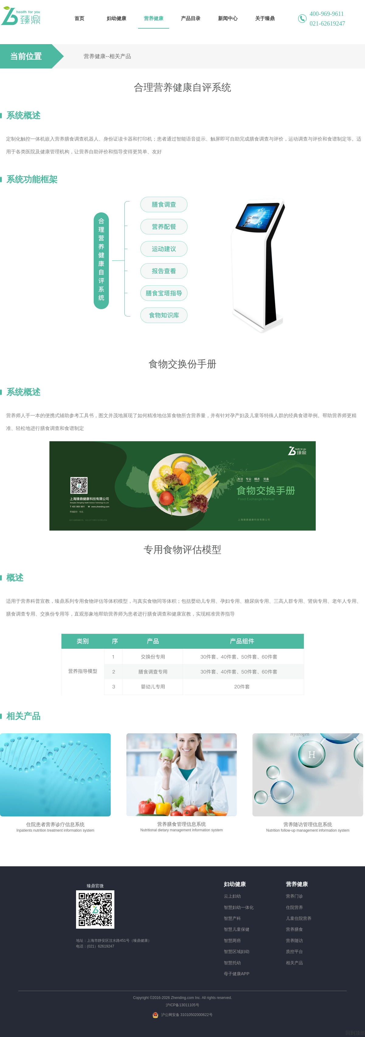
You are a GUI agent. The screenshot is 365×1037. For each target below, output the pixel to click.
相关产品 (294, 962)
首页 (79, 18)
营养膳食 (294, 929)
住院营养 (294, 907)
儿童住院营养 (298, 918)
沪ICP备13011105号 (182, 1005)
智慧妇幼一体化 (239, 907)
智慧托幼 (232, 962)
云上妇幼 (232, 896)
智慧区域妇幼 (236, 951)
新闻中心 (228, 18)
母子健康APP (236, 973)
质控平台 (294, 951)
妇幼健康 (116, 18)
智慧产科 (232, 918)
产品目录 (190, 18)
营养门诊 (294, 896)
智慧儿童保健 (236, 929)
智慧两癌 (232, 940)
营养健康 (153, 18)
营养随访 (294, 940)
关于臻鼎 (265, 18)
